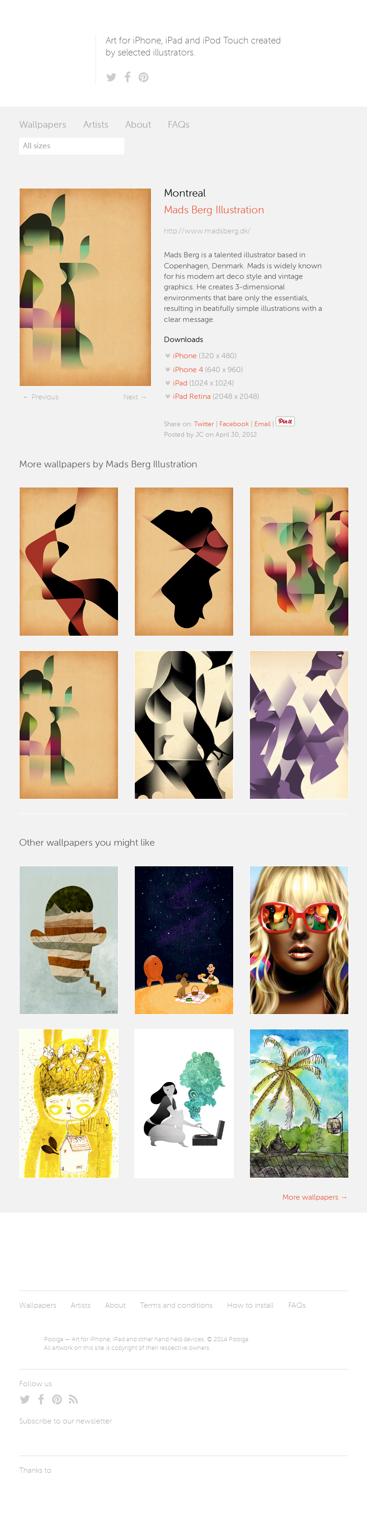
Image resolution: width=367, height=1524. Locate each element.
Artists (95, 125)
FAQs (179, 125)
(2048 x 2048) (216, 397)
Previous (45, 397)
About (138, 125)
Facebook (234, 424)
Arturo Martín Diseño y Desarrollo (69, 1493)
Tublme (109, 1493)
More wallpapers (310, 1198)
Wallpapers (42, 125)
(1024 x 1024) (203, 383)
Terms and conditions (176, 1306)
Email (262, 424)
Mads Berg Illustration (214, 210)
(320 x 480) (205, 356)
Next (130, 397)
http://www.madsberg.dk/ (207, 231)
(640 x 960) (208, 370)
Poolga (57, 53)
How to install (250, 1306)
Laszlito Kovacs (36, 1493)
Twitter (204, 424)
